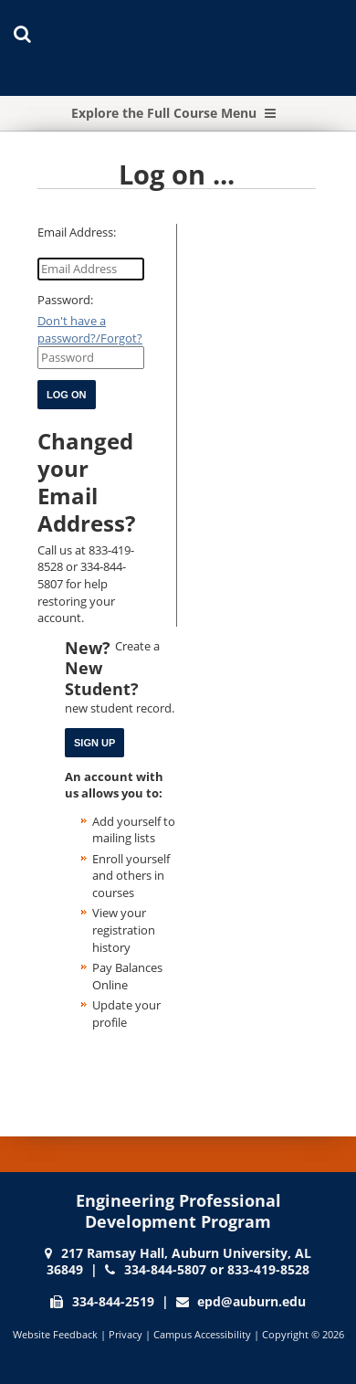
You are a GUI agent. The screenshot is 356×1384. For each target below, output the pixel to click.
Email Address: (76, 232)
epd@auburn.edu (251, 1301)
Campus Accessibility (202, 1334)
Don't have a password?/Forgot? (89, 329)
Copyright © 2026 (303, 1334)
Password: (65, 299)
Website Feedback (55, 1334)
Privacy (125, 1334)
